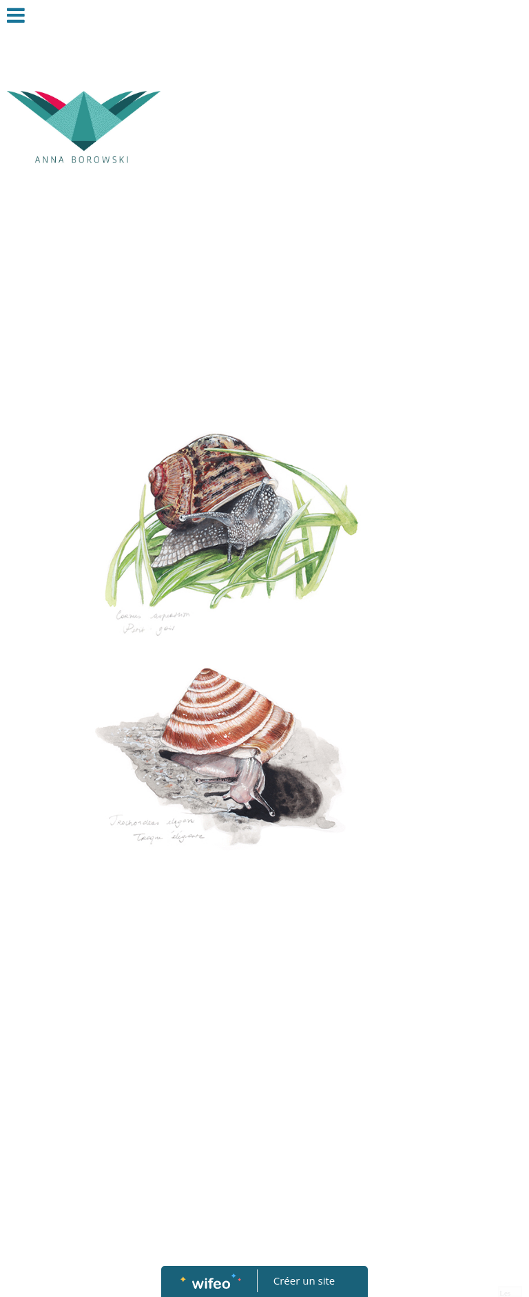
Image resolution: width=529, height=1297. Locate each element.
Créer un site (304, 1280)
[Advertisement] (275, 303)
